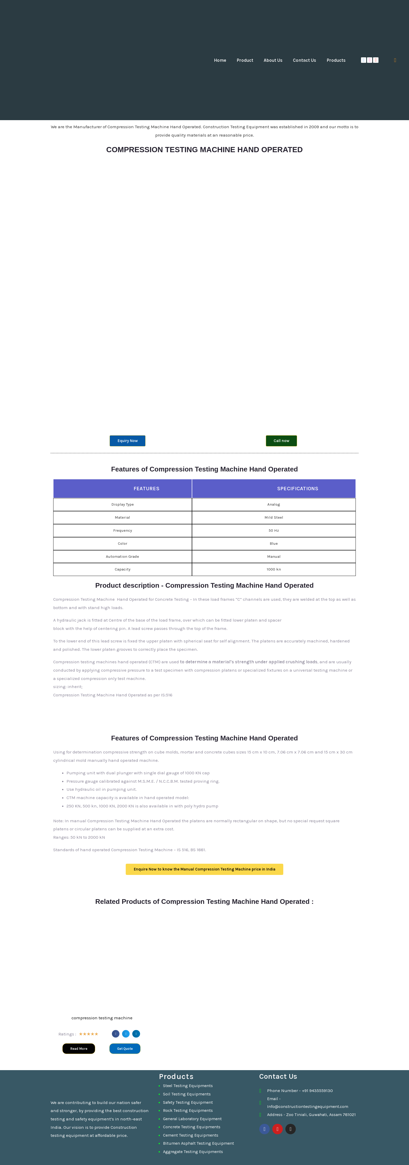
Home (220, 60)
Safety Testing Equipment (189, 1102)
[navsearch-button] (395, 60)
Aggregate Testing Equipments (194, 1151)
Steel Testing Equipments (189, 1085)
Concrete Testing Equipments (193, 1126)
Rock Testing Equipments (189, 1110)
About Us (273, 60)
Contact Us (304, 60)
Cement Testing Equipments (192, 1135)
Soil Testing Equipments (188, 1093)
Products (336, 60)
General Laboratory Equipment (194, 1118)
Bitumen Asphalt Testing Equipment (200, 1143)
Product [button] (245, 60)
